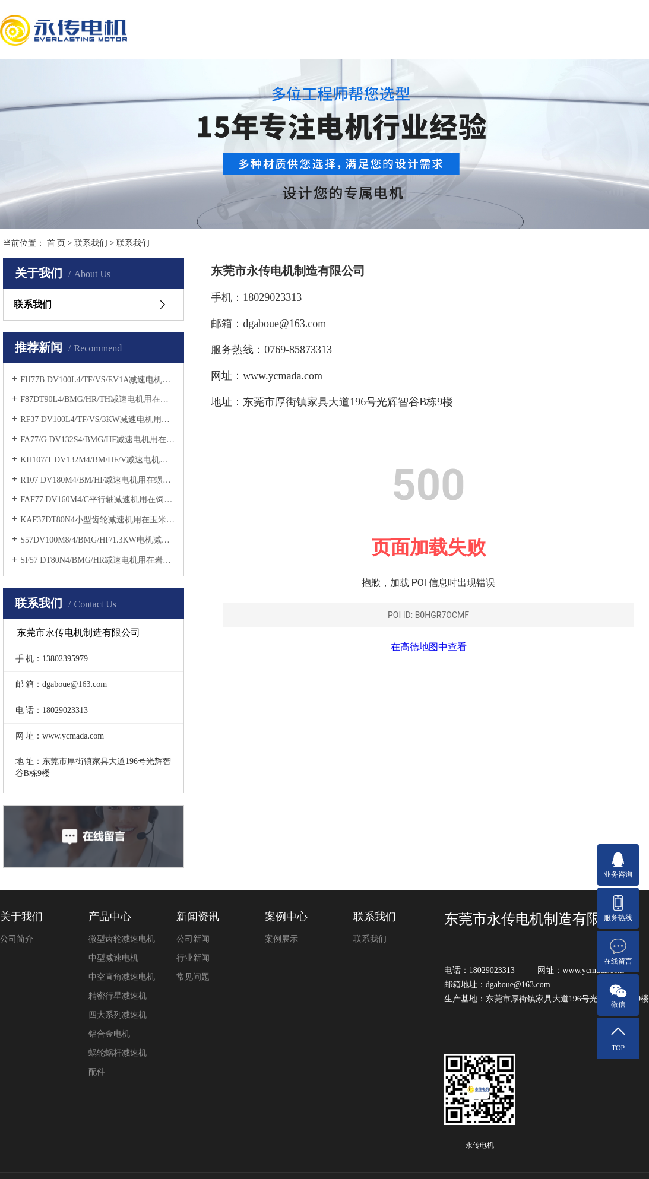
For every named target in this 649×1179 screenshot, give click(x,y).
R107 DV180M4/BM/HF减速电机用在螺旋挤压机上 (97, 480)
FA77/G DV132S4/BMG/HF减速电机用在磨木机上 (97, 439)
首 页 (56, 243)
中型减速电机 (113, 957)
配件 (96, 1071)
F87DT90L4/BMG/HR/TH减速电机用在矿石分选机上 (97, 399)
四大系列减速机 (117, 1014)
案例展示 (281, 938)
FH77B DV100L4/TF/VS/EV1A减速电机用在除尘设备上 (97, 379)
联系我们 (90, 243)
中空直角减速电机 (121, 976)
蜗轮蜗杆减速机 (117, 1052)
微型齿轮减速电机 (121, 938)
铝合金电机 (109, 1033)
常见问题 (193, 976)
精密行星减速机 (117, 995)
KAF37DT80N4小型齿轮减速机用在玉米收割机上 (97, 519)
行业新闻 (193, 957)
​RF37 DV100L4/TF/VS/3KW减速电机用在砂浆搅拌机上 (97, 419)
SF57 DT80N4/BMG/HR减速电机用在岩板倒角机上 (97, 560)
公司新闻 (193, 938)
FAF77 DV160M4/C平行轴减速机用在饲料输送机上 (97, 499)
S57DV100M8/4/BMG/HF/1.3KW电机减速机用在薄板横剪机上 (97, 539)
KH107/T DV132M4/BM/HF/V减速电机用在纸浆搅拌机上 (97, 459)
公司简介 (16, 938)
